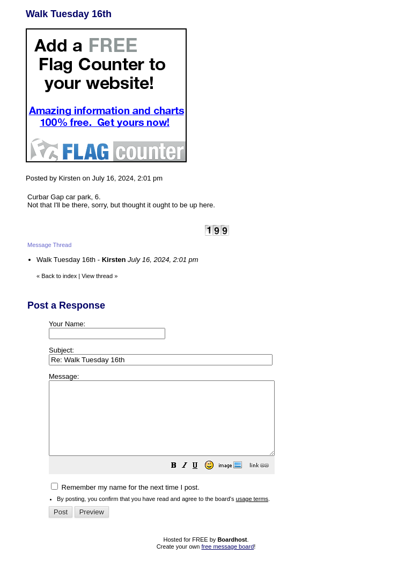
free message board (227, 561)
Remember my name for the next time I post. (125, 502)
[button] (200, 481)
